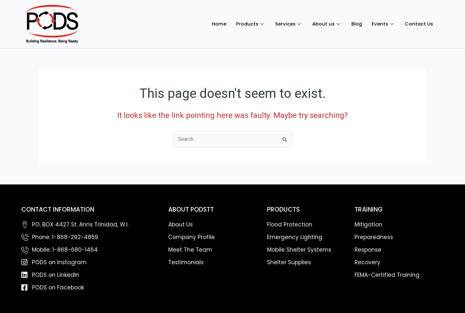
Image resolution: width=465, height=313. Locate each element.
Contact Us (418, 23)
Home (216, 23)
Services (287, 23)
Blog (355, 23)
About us (325, 23)
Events (383, 23)
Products (248, 23)
